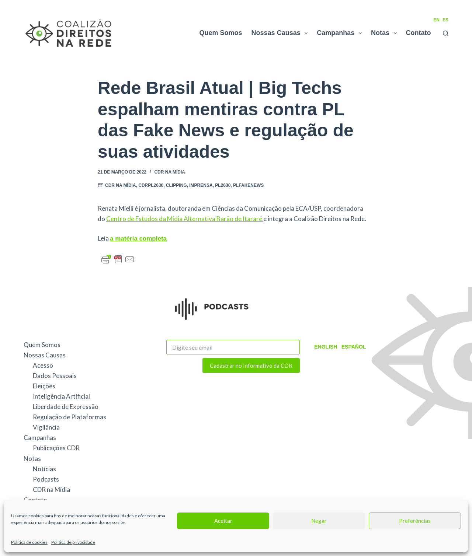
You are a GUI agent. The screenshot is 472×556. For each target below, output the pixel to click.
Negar (319, 520)
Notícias (44, 469)
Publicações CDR (56, 448)
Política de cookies (29, 542)
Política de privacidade (73, 542)
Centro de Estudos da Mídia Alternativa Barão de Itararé (184, 219)
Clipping (176, 185)
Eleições (44, 386)
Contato (418, 32)
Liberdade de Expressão (65, 406)
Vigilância (46, 427)
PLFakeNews (248, 185)
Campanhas (341, 33)
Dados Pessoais (55, 376)
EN (436, 19)
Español (353, 347)
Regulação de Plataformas (69, 417)
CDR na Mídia (169, 172)
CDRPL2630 (150, 185)
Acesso (43, 365)
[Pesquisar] (445, 33)
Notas (385, 33)
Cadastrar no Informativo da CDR (251, 365)
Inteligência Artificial (61, 396)
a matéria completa (138, 238)
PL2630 (222, 185)
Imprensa (200, 185)
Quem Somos (220, 32)
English (325, 347)
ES (445, 19)
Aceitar (223, 520)
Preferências (415, 520)
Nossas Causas (281, 33)
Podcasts (46, 479)
